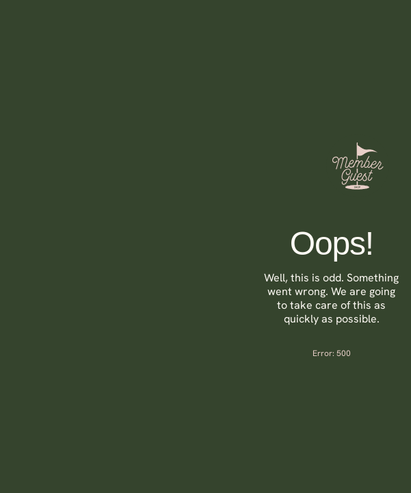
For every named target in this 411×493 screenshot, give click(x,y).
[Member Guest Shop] (357, 194)
